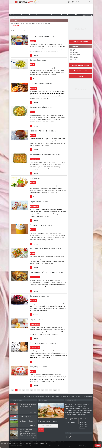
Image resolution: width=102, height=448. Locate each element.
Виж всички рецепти (80, 70)
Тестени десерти (34, 159)
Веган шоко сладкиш (39, 296)
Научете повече (45, 443)
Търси (40, 429)
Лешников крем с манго (41, 225)
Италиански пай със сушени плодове (46, 272)
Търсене (80, 76)
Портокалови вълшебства (42, 36)
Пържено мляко (37, 319)
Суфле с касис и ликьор (40, 201)
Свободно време (54, 15)
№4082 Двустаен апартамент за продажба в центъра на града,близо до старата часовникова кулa (28, 433)
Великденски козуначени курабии (45, 154)
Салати (32, 64)
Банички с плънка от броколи (48, 421)
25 (50, 390)
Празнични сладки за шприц (43, 343)
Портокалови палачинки (41, 84)
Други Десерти (34, 206)
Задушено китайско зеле (41, 107)
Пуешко (32, 253)
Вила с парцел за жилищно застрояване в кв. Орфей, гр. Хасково (28, 419)
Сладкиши (33, 300)
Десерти (75, 57)
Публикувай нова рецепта (80, 41)
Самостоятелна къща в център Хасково (28, 405)
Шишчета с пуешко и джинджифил (45, 249)
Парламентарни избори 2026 (19, 18)
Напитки (32, 135)
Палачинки (33, 88)
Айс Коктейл (35, 178)
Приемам (97, 445)
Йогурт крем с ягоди (39, 367)
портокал (22, 31)
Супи (74, 50)
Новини (38, 15)
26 (55, 390)
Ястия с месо (76, 55)
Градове (69, 15)
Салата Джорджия (38, 60)
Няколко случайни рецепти (80, 65)
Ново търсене (15, 25)
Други (74, 59)
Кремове (32, 41)
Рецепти (75, 52)
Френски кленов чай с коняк (42, 131)
